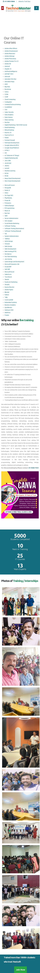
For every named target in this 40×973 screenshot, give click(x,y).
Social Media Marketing (12, 223)
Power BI (7, 200)
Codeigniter (8, 102)
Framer (7, 315)
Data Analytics (9, 114)
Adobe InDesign (9, 56)
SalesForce (8, 274)
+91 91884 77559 (33, 468)
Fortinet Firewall (10, 140)
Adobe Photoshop (10, 58)
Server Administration (11, 218)
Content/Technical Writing (13, 104)
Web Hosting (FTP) (10, 251)
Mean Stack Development (12, 178)
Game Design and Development (14, 261)
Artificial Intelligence (11, 71)
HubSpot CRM (9, 310)
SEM (6, 215)
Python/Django (9, 205)
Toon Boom (8, 277)
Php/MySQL (8, 198)
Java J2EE (8, 160)
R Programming (9, 208)
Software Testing (10, 226)
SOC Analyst (8, 221)
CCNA (6, 94)
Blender (7, 292)
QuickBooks (8, 307)
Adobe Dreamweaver (11, 51)
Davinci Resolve (9, 287)
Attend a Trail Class (24, 1)
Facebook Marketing (11, 282)
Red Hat (7, 213)
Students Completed (20, 539)
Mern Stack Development (12, 181)
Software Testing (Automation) (14, 228)
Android (7, 66)
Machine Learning (10, 170)
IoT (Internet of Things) (12, 155)
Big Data (7, 86)
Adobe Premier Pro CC (12, 61)
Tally (6, 297)
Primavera (8, 203)
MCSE (6, 176)
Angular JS (8, 69)
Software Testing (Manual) (13, 231)
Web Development (10, 249)
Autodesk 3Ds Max (10, 79)
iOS (6, 153)
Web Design (8, 246)
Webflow (7, 312)
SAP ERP (7, 269)
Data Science (9, 117)
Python (7, 294)
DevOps (7, 122)
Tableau (7, 238)
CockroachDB (9, 300)
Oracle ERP (8, 266)
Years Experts (20, 569)
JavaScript (8, 163)
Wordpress (8, 254)
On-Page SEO (9, 195)
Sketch (7, 279)
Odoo (6, 193)
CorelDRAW (8, 107)
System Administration (12, 236)
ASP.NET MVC (9, 74)
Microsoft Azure (10, 185)
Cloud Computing (10, 99)
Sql (6, 233)
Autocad (7, 76)
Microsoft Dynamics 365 (12, 264)
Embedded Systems (11, 302)
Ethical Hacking (9, 130)
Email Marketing (10, 127)
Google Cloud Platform (12, 148)
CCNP (6, 97)
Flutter (7, 137)
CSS (6, 109)
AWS (6, 84)
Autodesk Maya (9, 81)
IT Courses (20, 559)
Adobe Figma (9, 289)
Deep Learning (9, 119)
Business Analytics (10, 305)
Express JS (8, 132)
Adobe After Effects (11, 48)
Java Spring (8, 259)
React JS (7, 210)
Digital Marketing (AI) (11, 158)
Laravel (7, 168)
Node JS (7, 190)
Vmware (7, 243)
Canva (6, 91)
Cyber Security (9, 112)
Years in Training (20, 549)
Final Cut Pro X (9, 135)
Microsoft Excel (9, 271)
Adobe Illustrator (10, 53)
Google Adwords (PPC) (12, 145)
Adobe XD (8, 63)
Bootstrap (8, 89)
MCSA (6, 173)
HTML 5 (7, 150)
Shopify (7, 284)
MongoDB (8, 187)
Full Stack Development (12, 142)
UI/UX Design (9, 241)
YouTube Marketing (11, 256)
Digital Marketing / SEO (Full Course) (16, 125)
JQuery (7, 165)
